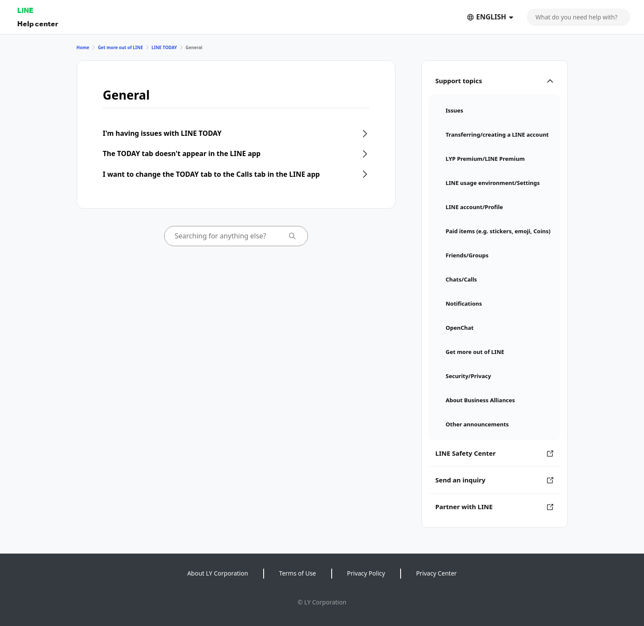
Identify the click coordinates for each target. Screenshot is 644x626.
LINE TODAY (164, 47)
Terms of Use (297, 573)
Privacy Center (436, 573)
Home (83, 47)
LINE (25, 10)
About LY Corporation (217, 573)
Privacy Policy (366, 573)
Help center (37, 23)
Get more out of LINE (120, 47)
